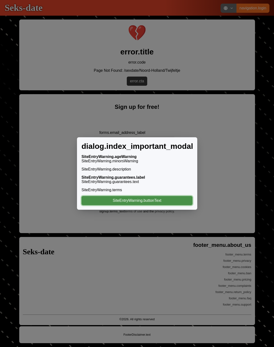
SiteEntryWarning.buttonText (137, 200)
